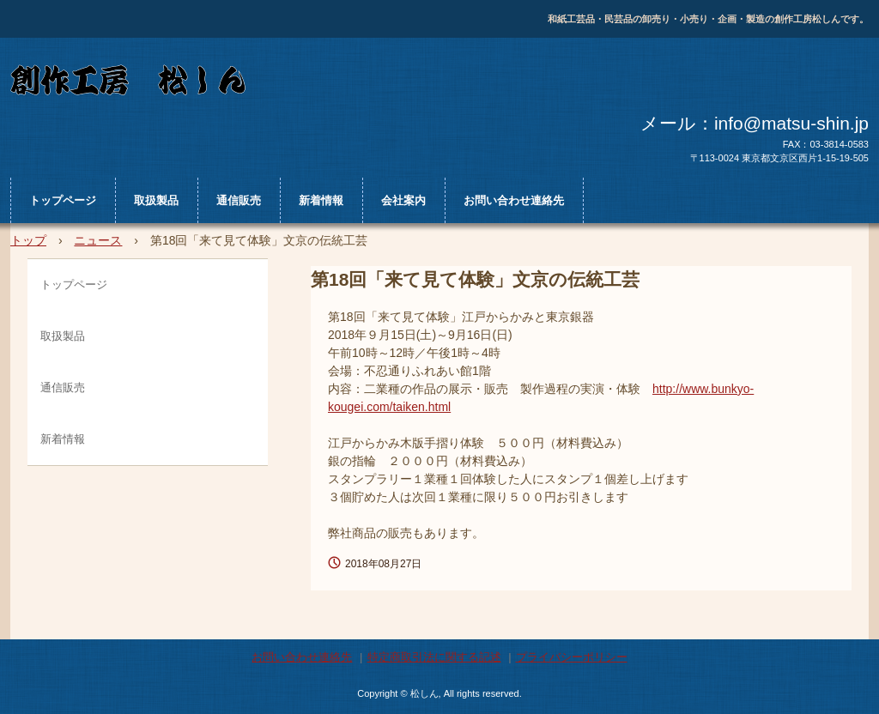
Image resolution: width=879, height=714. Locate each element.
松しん (331, 83)
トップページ (62, 200)
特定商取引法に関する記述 (434, 656)
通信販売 (238, 200)
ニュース (98, 240)
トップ (28, 240)
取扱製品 (156, 200)
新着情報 (321, 200)
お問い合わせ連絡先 (514, 200)
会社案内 (403, 200)
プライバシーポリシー (571, 656)
